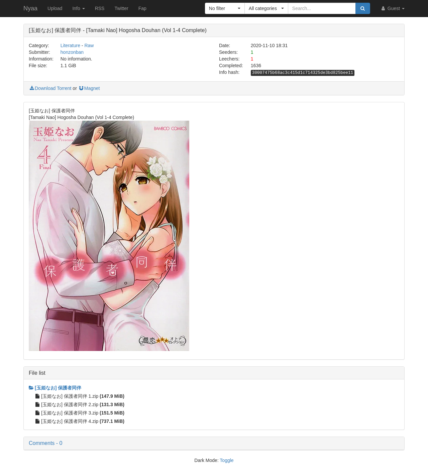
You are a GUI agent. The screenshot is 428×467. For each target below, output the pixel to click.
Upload (54, 8)
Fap (142, 8)
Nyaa (30, 8)
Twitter (121, 8)
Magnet (89, 88)
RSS (100, 8)
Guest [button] (392, 8)
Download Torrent (50, 88)
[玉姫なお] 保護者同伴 (55, 387)
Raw (89, 45)
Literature (70, 45)
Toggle (226, 460)
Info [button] (78, 8)
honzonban (72, 52)
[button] (225, 8)
